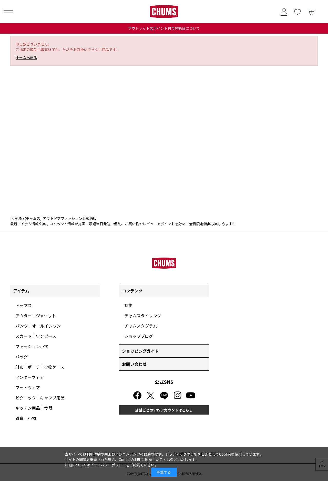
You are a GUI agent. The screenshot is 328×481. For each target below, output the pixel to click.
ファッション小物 (31, 346)
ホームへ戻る (26, 57)
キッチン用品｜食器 (33, 408)
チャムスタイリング (142, 315)
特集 (128, 305)
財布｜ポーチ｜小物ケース (39, 367)
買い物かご (311, 11)
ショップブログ (138, 336)
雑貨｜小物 (25, 418)
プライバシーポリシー (108, 464)
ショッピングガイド (140, 351)
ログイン (284, 11)
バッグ (21, 357)
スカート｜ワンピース (35, 336)
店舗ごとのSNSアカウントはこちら (164, 410)
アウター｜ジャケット (35, 315)
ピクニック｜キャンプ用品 (40, 398)
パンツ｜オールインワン (38, 326)
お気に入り (297, 11)
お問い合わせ (134, 364)
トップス (23, 305)
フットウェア (27, 387)
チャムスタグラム (140, 326)
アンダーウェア (29, 377)
